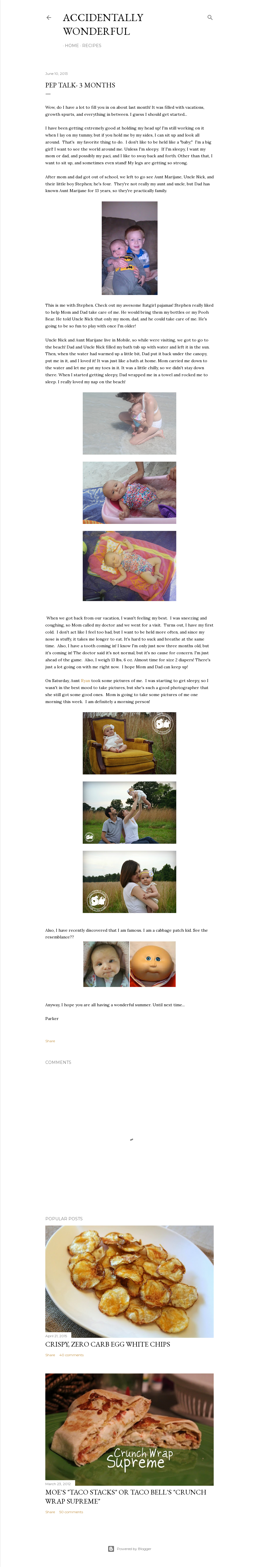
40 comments (71, 1355)
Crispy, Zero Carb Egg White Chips (107, 1344)
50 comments (71, 1512)
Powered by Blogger (129, 1548)
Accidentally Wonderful (103, 24)
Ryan (85, 680)
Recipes (89, 45)
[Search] (210, 16)
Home (70, 45)
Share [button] (50, 1041)
